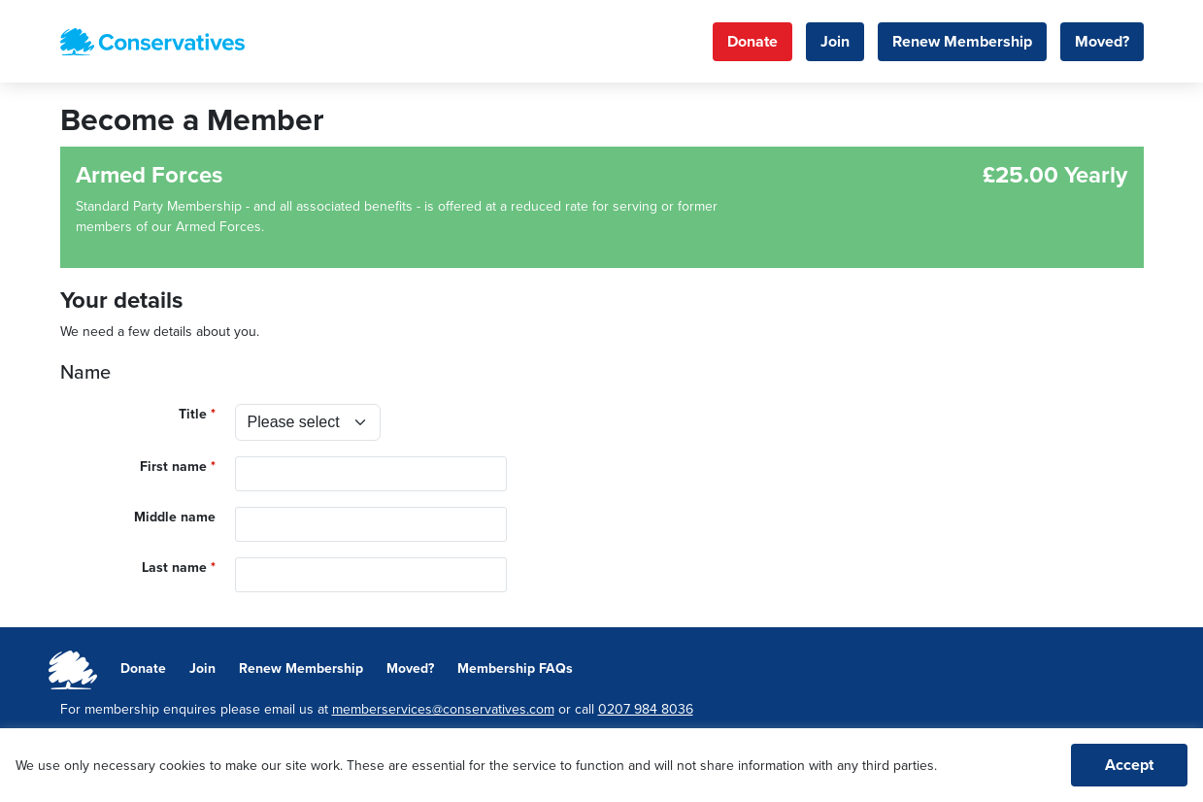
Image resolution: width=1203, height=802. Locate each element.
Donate (752, 41)
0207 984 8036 (645, 709)
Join (835, 41)
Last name (174, 567)
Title (193, 414)
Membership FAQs (515, 668)
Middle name (175, 517)
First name (173, 466)
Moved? (1102, 41)
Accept (1129, 765)
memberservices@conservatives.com (443, 709)
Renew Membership (962, 41)
